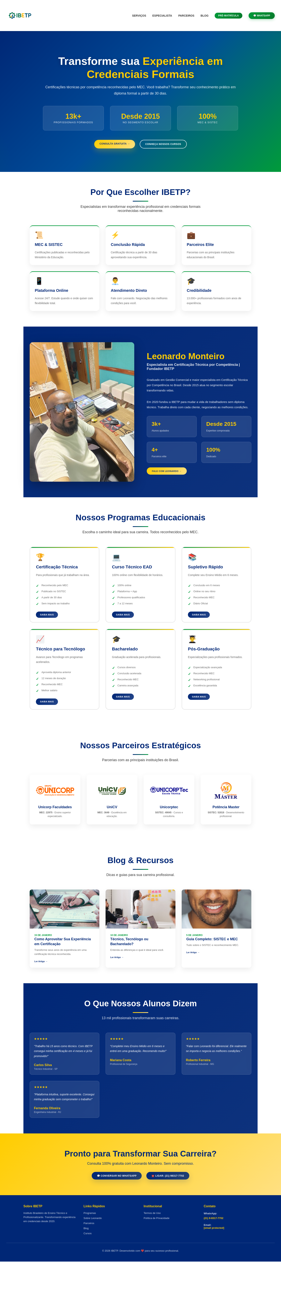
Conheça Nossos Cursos (168, 144)
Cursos (88, 1273)
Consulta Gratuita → (109, 144)
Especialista (162, 15)
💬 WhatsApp (261, 15)
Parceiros (186, 15)
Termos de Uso (152, 1253)
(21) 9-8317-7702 (213, 1258)
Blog (204, 15)
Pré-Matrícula (228, 15)
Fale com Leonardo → (172, 483)
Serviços (139, 15)
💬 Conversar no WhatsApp (112, 1215)
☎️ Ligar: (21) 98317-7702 (173, 1215)
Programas (90, 1253)
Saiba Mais (50, 634)
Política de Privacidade (156, 1258)
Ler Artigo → (42, 986)
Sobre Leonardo (93, 1258)
